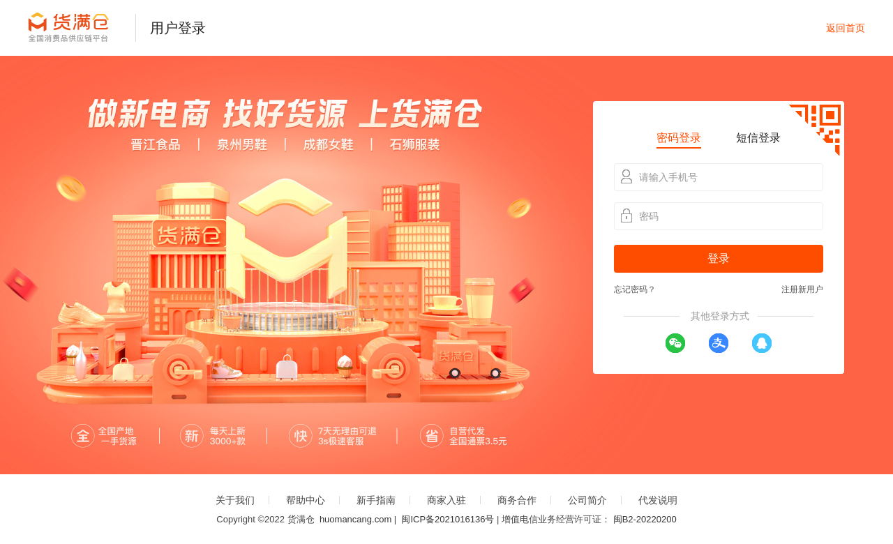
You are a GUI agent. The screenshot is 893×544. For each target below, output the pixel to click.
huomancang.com (355, 519)
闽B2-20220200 (645, 519)
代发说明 (657, 500)
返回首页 (845, 27)
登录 (718, 258)
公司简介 (587, 500)
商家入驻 (446, 500)
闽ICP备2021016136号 (447, 519)
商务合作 (516, 500)
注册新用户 (802, 289)
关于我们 (235, 500)
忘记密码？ (635, 289)
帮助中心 (305, 500)
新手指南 (376, 500)
